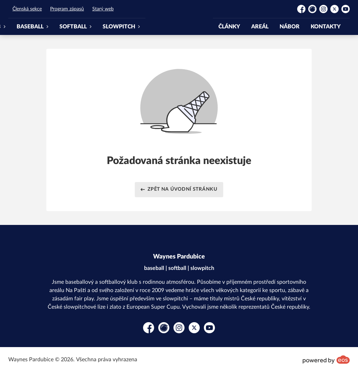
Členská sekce (27, 9)
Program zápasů (67, 9)
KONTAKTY (326, 26)
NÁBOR (290, 26)
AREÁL (259, 26)
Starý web (103, 9)
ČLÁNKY (229, 26)
